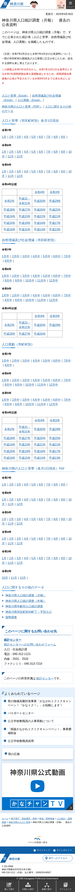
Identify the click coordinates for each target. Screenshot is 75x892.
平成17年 (55, 222)
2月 (11, 136)
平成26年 (40, 209)
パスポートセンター (21, 713)
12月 (20, 156)
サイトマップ (43, 850)
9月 (63, 136)
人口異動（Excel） (30, 100)
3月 (19, 136)
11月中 (41, 280)
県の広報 (14, 754)
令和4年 (40, 192)
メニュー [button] (70, 7)
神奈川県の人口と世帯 (19, 822)
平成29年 (55, 200)
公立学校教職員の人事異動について (31, 721)
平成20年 (9, 222)
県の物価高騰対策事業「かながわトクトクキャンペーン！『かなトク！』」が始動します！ (39, 703)
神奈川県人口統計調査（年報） (25, 600)
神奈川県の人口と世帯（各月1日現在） (33, 468)
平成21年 (55, 216)
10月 (5, 577)
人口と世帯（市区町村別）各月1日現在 (30, 120)
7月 (48, 136)
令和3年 (55, 192)
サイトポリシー (64, 850)
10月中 (29, 280)
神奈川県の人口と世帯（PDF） (22, 106)
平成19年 (25, 222)
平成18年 (40, 222)
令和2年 (9, 200)
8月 (55, 136)
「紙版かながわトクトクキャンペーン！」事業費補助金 (39, 731)
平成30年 (40, 200)
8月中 (8, 260)
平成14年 (40, 229)
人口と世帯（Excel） (15, 95)
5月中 (46, 256)
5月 (33, 136)
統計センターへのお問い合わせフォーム (30, 644)
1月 (4, 136)
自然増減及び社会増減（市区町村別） (29, 240)
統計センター (12, 639)
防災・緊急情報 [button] (61, 7)
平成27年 (25, 209)
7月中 (67, 256)
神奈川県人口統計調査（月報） (25, 595)
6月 (41, 136)
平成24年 (9, 216)
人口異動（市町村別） (18, 344)
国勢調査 (11, 617)
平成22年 (40, 216)
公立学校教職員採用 (21, 740)
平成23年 (25, 216)
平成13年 (55, 229)
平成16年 (9, 229)
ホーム (5, 818)
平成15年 (25, 229)
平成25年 (55, 209)
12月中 (53, 280)
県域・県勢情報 (46, 818)
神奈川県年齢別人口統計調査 (24, 606)
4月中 (36, 256)
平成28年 (9, 209)
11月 (11, 156)
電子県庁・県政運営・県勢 (24, 818)
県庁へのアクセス (58, 858)
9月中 (18, 280)
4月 (26, 136)
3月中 (26, 256)
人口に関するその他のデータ (23, 587)
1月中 (5, 256)
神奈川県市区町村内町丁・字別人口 (28, 611)
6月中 (57, 256)
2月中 (16, 256)
